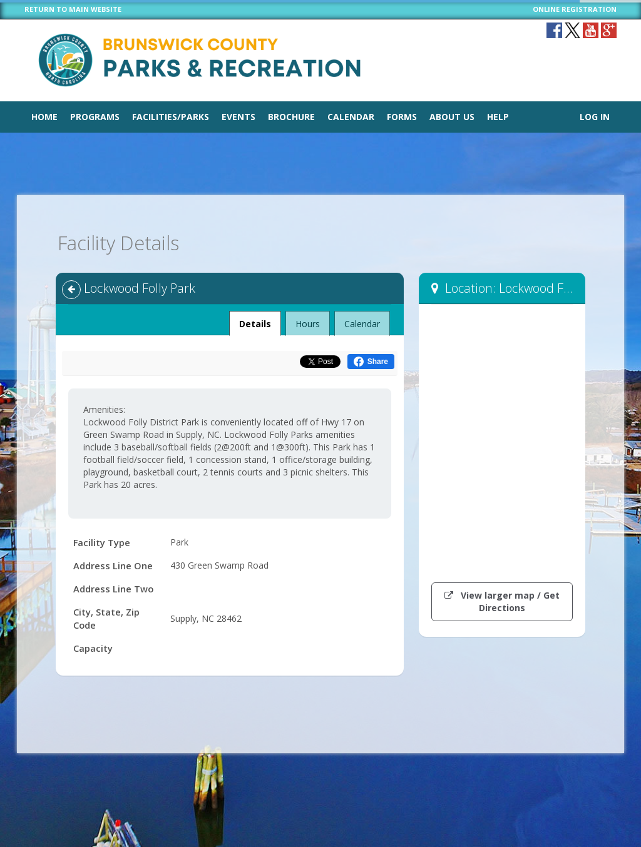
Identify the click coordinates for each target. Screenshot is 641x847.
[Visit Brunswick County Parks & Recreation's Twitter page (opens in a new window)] (572, 30)
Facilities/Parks (170, 117)
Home (44, 117)
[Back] (71, 289)
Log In (595, 117)
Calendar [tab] (362, 324)
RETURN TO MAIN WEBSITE (72, 9)
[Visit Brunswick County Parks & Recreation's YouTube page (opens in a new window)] (590, 30)
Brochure (291, 117)
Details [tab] (254, 320)
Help (498, 117)
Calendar (350, 117)
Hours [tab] (307, 324)
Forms (402, 117)
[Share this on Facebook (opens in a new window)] (370, 361)
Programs (95, 117)
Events (238, 117)
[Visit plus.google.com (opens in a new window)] (609, 30)
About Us (451, 117)
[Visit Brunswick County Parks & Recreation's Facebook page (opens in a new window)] (554, 30)
